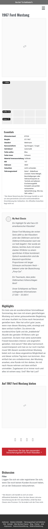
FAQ (4, 524)
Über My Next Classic (21, 524)
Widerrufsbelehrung (36, 526)
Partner (36, 524)
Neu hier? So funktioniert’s (24, 2)
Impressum (8, 526)
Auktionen (5, 522)
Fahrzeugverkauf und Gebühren (34, 522)
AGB (42, 524)
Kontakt (10, 524)
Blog (31, 524)
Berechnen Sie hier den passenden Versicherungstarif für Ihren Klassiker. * (24, 451)
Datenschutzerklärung (20, 526)
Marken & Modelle (16, 522)
